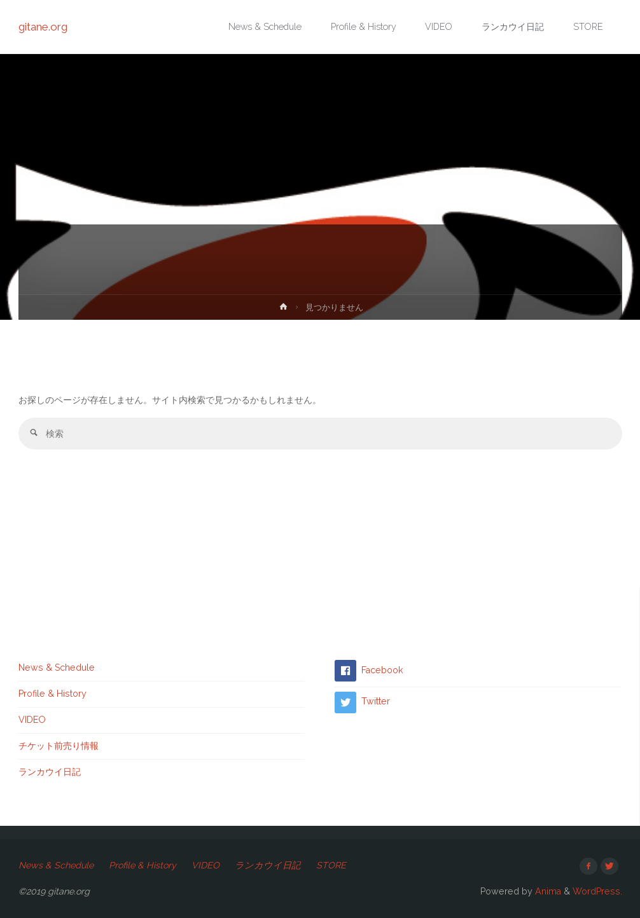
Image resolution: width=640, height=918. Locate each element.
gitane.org (42, 26)
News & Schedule (56, 667)
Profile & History (52, 693)
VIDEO (32, 720)
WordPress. (597, 891)
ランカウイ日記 (49, 772)
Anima (546, 891)
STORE (331, 865)
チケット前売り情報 (58, 746)
